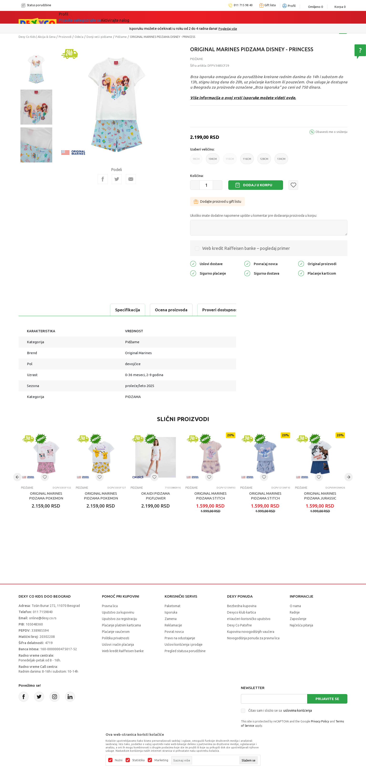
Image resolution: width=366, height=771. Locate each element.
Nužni (118, 760)
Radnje (295, 612)
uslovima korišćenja (297, 710)
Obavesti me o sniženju (331, 131)
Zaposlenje (298, 619)
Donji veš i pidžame (99, 36)
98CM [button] (196, 160)
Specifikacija (38, 309)
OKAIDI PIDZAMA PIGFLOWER (155, 495)
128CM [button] (264, 160)
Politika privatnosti (115, 638)
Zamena (171, 619)
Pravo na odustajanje (180, 638)
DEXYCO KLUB (180, 17)
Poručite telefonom (173, 28)
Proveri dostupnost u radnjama (143, 309)
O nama (295, 606)
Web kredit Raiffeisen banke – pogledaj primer (246, 248)
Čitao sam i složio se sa (280, 710)
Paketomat (172, 606)
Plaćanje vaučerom (116, 632)
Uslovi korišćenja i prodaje (184, 644)
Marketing (161, 760)
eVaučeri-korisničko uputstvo (248, 619)
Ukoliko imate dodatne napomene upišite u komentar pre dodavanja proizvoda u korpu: (253, 215)
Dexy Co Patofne (239, 625)
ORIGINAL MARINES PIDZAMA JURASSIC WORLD (320, 498)
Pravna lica (110, 606)
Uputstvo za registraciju (119, 619)
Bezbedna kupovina (241, 606)
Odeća (79, 36)
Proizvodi (65, 36)
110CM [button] (230, 160)
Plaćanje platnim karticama (121, 625)
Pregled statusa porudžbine (185, 651)
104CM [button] (212, 160)
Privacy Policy (320, 721)
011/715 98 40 (200, 28)
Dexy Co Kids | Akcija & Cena (37, 36)
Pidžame (121, 36)
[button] (293, 185)
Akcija (108, 17)
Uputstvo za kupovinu (118, 612)
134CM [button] (281, 160)
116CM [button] (247, 160)
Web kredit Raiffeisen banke (123, 651)
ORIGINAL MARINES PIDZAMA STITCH (210, 495)
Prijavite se (327, 699)
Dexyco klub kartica (241, 612)
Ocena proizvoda (82, 309)
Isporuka (171, 612)
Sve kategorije (78, 17)
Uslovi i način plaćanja (118, 644)
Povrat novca (174, 632)
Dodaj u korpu (257, 185)
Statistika (138, 760)
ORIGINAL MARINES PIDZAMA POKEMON (46, 495)
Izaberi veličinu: (202, 149)
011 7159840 (43, 612)
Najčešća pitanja (301, 625)
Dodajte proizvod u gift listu (217, 201)
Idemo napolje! (139, 17)
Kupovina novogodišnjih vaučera (250, 632)
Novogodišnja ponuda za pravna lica (253, 638)
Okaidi (210, 17)
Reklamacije (173, 625)
